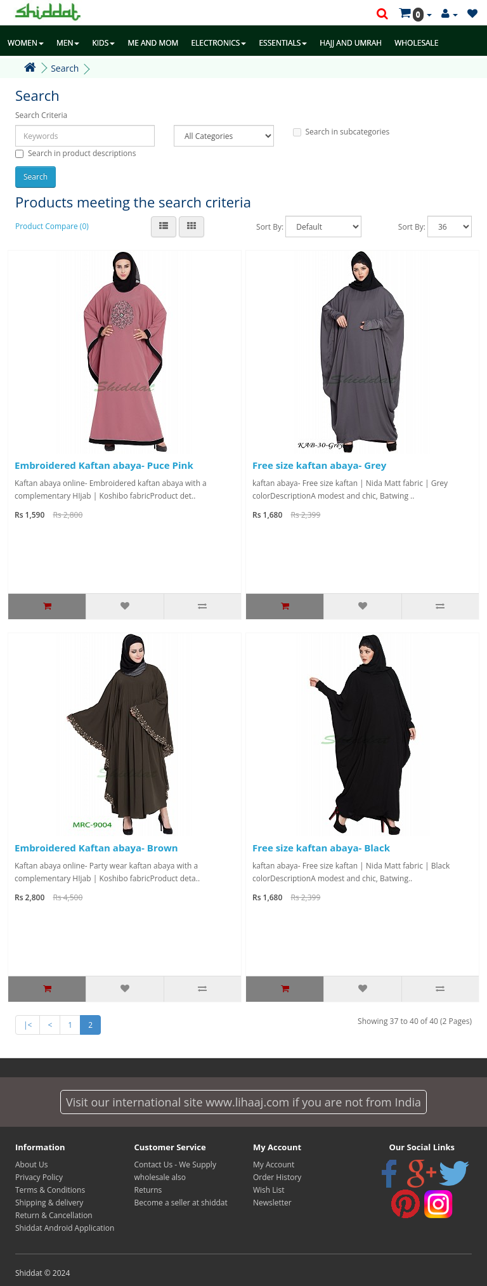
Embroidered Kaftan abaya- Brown (96, 847)
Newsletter (272, 1202)
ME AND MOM (152, 42)
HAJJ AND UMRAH (351, 42)
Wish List (269, 1189)
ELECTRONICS (218, 42)
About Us (31, 1164)
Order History (277, 1177)
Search (65, 68)
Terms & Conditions (50, 1189)
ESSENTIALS (283, 42)
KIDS (103, 42)
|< (27, 1025)
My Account (273, 1164)
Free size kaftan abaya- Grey (319, 465)
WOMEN (26, 42)
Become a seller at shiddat (181, 1202)
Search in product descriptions (75, 153)
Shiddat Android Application (64, 1228)
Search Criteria (41, 115)
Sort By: (269, 226)
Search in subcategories (341, 131)
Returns (148, 1189)
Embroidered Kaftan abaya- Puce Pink (104, 465)
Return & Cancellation (54, 1215)
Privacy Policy (39, 1177)
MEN (68, 42)
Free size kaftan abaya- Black (321, 847)
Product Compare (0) (52, 226)
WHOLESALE (416, 42)
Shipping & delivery (49, 1202)
